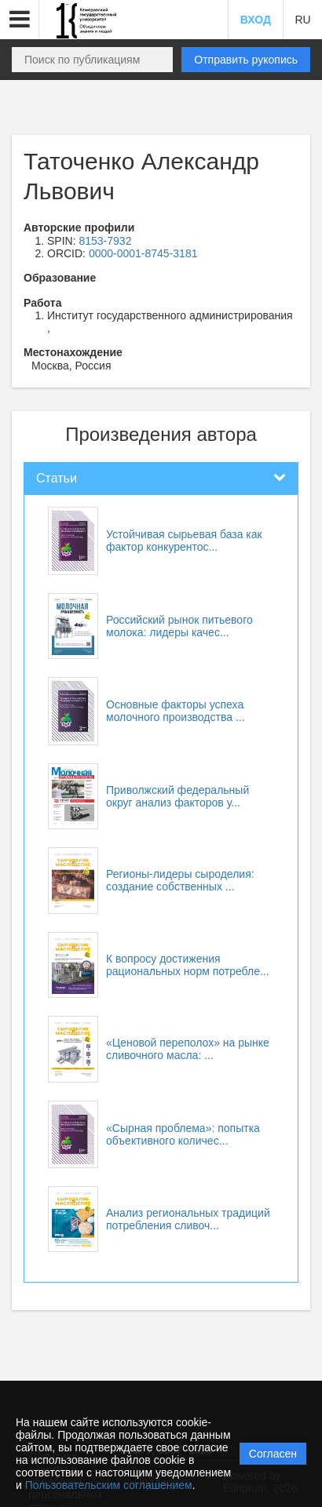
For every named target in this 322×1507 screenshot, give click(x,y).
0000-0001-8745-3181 (143, 253)
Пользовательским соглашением (108, 1485)
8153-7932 (105, 241)
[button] (19, 19)
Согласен (273, 1453)
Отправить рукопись (246, 59)
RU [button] (302, 19)
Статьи (56, 478)
